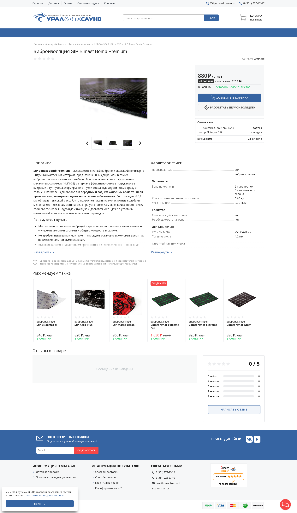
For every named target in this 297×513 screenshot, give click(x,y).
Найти (211, 18)
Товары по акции (242, 33)
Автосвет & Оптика (197, 33)
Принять (40, 503)
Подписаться (86, 451)
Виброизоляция (102, 45)
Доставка (53, 3)
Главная (37, 45)
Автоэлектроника (150, 33)
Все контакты (160, 489)
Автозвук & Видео (55, 33)
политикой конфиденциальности (45, 495)
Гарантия (38, 3)
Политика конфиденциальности (56, 478)
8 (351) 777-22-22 (165, 473)
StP (116, 45)
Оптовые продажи (88, 3)
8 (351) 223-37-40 (165, 479)
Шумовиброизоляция (79, 45)
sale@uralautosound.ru (169, 484)
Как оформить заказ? (108, 489)
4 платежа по (220, 82)
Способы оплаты (105, 478)
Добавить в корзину (232, 99)
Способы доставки (106, 473)
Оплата (68, 3)
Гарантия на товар (107, 484)
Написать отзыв (234, 410)
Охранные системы (103, 33)
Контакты (109, 3)
